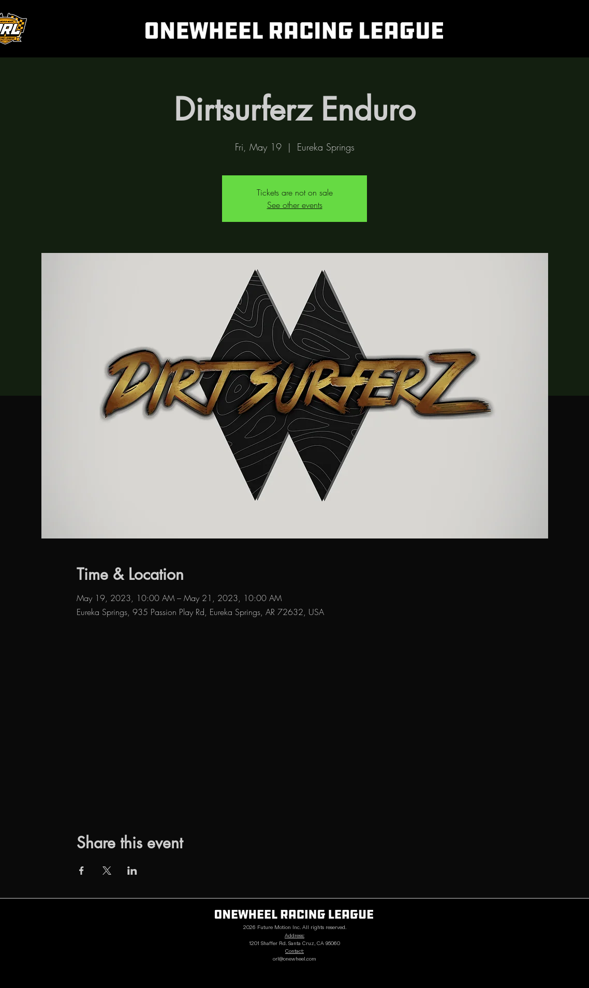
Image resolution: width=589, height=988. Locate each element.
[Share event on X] (107, 870)
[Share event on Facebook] (81, 870)
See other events (294, 205)
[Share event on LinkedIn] (132, 870)
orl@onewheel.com (294, 959)
